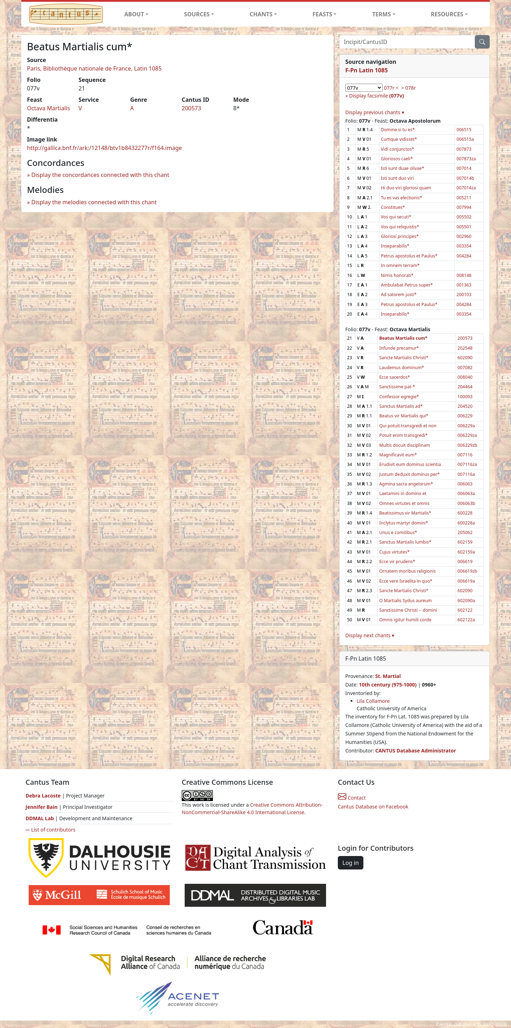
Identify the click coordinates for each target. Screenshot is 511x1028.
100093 (464, 397)
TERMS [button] (381, 14)
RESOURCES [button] (447, 14)
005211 (463, 198)
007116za (467, 464)
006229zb (467, 445)
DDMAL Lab (40, 818)
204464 (464, 387)
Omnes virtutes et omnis (404, 503)
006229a (466, 426)
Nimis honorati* (397, 275)
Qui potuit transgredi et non (407, 426)
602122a (466, 620)
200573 (191, 108)
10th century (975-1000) (388, 684)
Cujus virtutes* (394, 552)
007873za (466, 159)
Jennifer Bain (42, 807)
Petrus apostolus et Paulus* (409, 256)
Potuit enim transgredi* (403, 435)
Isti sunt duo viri (397, 178)
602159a (466, 552)
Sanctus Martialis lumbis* (405, 542)
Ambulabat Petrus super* (407, 285)
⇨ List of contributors (50, 829)
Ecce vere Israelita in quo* (405, 581)
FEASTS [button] (323, 14)
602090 (464, 358)
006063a (466, 493)
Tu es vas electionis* (401, 198)
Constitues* (393, 207)
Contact (352, 797)
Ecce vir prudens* (397, 562)
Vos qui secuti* (396, 217)
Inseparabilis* (395, 246)
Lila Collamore (373, 701)
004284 (463, 256)
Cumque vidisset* (399, 139)
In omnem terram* (400, 265)
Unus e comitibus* (398, 532)
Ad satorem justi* (398, 294)
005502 (463, 217)
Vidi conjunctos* (397, 149)
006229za (467, 435)
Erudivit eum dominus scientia (410, 464)
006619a (466, 581)
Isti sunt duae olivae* (402, 168)
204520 (464, 406)
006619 (464, 562)
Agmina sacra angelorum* (406, 484)
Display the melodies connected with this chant (93, 202)
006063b (466, 503)
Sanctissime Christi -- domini (408, 610)
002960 (463, 236)
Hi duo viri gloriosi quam (406, 188)
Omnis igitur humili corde (405, 620)
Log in (350, 863)
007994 (463, 207)
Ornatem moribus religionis (407, 571)
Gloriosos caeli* (397, 159)
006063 (464, 484)
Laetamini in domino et (403, 493)
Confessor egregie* (399, 397)
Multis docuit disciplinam (404, 445)
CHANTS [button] (261, 14)
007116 (464, 455)
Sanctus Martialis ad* (401, 406)
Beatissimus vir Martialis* (405, 513)
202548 (464, 348)
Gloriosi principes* (400, 236)
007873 (463, 149)
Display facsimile (376, 95)
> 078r (408, 87)
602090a (466, 601)
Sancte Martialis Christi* (403, 358)
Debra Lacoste (43, 795)
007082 (464, 368)
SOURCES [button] (197, 14)
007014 (463, 168)
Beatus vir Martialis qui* (403, 416)
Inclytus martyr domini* (403, 523)
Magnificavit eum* (398, 455)
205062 (464, 532)
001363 (463, 285)
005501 (463, 227)
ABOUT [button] (134, 14)
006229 (464, 416)
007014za (466, 188)
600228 (464, 513)
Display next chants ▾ (369, 635)
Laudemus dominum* (401, 368)
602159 (464, 542)
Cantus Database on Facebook (373, 806)
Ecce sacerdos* (394, 377)
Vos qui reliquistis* (400, 227)
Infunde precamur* (399, 348)
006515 (463, 130)
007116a (466, 474)
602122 (464, 610)
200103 (463, 294)
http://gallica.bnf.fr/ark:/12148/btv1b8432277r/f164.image (104, 148)
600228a (466, 523)
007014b (465, 178)
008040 (464, 377)
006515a (465, 139)
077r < (391, 87)
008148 (463, 275)
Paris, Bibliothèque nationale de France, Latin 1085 (94, 68)
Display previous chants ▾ (374, 112)
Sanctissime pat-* (397, 387)
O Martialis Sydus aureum (405, 601)
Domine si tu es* (398, 130)
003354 (463, 246)
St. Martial (388, 676)
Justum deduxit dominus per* (409, 474)
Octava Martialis (48, 108)
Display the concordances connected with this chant (100, 175)
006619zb (467, 571)
